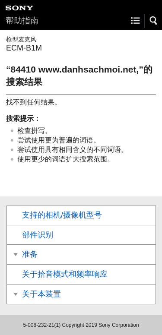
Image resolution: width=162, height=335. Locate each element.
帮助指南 (22, 20)
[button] (154, 21)
